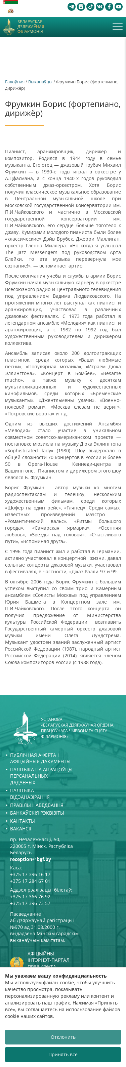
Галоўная (15, 82)
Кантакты (22, 821)
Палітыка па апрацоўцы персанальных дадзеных (41, 776)
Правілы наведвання (37, 805)
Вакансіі (20, 828)
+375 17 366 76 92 (30, 896)
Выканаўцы (40, 82)
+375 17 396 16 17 (30, 874)
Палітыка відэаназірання (30, 793)
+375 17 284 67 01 (30, 881)
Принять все (63, 1054)
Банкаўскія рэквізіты (37, 813)
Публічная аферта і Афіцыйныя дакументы (40, 758)
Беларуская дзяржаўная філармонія (30, 26)
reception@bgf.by (30, 859)
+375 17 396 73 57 (30, 903)
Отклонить (63, 1037)
